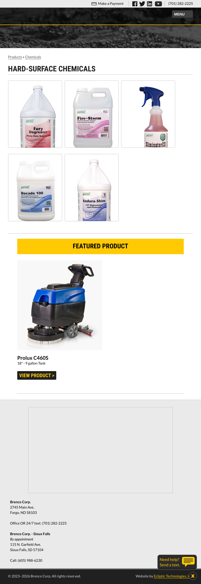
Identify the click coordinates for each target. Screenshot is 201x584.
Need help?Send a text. (170, 562)
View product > (36, 375)
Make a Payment (111, 3)
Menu (179, 14)
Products (15, 57)
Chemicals (33, 57)
